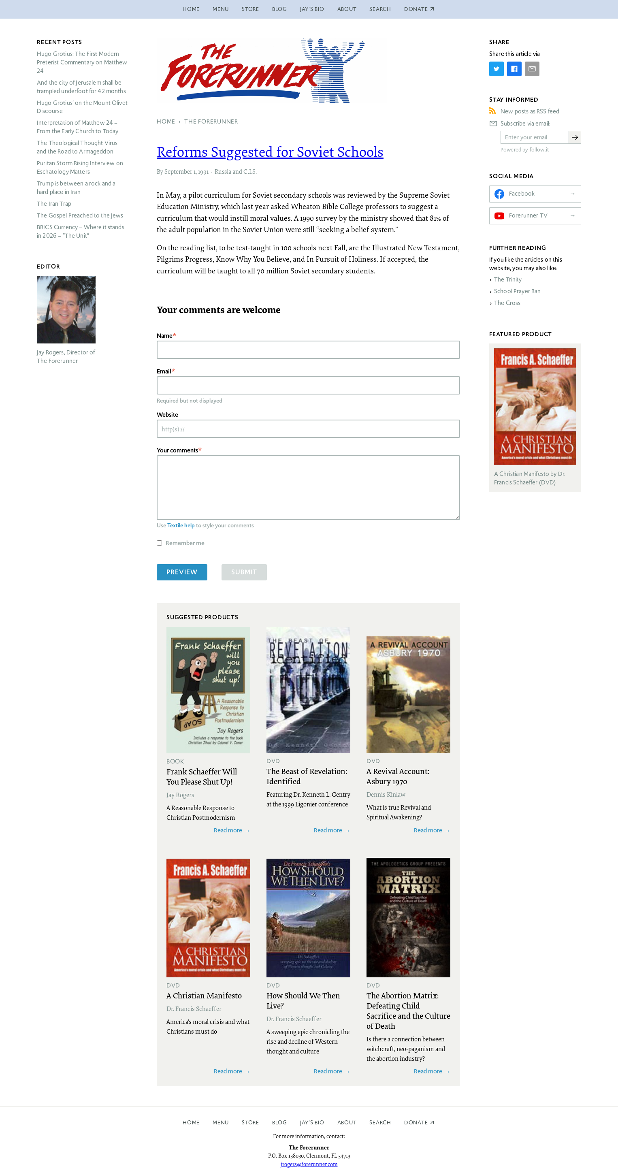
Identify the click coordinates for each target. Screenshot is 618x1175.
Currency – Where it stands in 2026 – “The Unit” (80, 231)
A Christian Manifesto (204, 995)
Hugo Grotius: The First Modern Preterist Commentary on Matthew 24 (82, 62)
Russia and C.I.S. (236, 171)
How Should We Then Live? (303, 1000)
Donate (416, 1122)
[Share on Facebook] (514, 69)
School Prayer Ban (517, 291)
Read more (228, 830)
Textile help (181, 525)
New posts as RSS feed (530, 111)
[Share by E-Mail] (532, 69)
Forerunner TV (528, 215)
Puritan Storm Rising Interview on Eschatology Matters (80, 167)
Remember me (185, 543)
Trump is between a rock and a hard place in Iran (76, 187)
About (347, 9)
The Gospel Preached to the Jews (80, 215)
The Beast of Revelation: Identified (306, 776)
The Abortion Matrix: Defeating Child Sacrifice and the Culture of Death (408, 1010)
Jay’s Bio (312, 9)
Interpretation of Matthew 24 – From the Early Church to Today (78, 127)
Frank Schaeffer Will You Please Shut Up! (201, 776)
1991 (203, 171)
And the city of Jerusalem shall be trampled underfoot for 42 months (81, 87)
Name (165, 335)
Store (250, 9)
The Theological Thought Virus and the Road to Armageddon (77, 147)
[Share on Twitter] (496, 69)
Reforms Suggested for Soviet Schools (270, 151)
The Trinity (508, 279)
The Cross (507, 303)
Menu (221, 9)
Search (380, 9)
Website (167, 414)
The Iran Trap (54, 204)
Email (164, 371)
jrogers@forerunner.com (309, 1164)
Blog (279, 9)
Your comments (177, 450)
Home (191, 9)
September (178, 171)
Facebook (522, 194)
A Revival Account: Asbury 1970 (398, 776)
